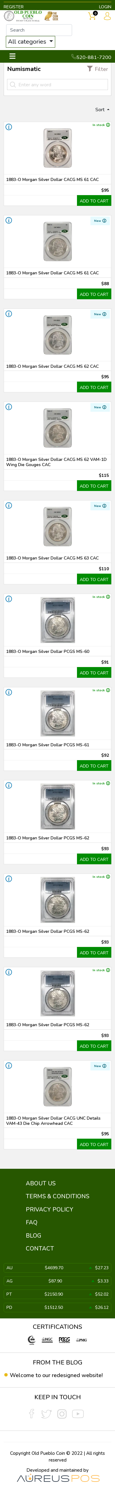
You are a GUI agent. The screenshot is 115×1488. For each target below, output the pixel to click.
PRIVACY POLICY (49, 1210)
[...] (39, 30)
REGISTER (14, 7)
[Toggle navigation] (12, 56)
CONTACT (40, 1249)
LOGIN (105, 7)
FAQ (31, 1223)
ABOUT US (41, 1184)
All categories (28, 41)
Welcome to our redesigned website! (56, 1375)
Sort (100, 109)
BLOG (33, 1236)
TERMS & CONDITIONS (57, 1196)
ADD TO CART (94, 201)
